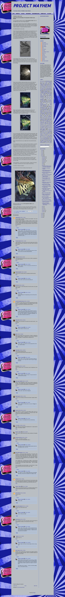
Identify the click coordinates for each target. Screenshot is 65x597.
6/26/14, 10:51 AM (27, 309)
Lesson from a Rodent (45, 196)
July (42, 163)
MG (41, 90)
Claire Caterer (18, 550)
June (43, 164)
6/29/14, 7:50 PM (22, 550)
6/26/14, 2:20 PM (27, 389)
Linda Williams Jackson (45, 51)
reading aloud (44, 132)
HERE (20, 204)
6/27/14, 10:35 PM (27, 542)
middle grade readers (45, 120)
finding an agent (42, 112)
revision (48, 133)
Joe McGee (42, 88)
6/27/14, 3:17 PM (22, 519)
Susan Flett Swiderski (19, 506)
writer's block (48, 140)
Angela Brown (18, 217)
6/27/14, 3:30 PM (27, 499)
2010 (42, 217)
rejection (49, 132)
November (43, 158)
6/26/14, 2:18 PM (27, 357)
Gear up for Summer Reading (46, 199)
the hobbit (42, 139)
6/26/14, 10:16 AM (27, 264)
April (43, 207)
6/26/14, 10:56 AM (20, 334)
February (43, 210)
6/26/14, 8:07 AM (27, 229)
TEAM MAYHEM (28, 13)
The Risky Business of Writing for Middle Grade (46, 187)
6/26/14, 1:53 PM (23, 396)
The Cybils (45, 97)
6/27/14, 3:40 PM (21, 536)
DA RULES (22, 13)
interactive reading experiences (46, 117)
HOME (13, 13)
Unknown (43, 58)
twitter (48, 139)
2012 (42, 214)
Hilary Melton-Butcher (19, 452)
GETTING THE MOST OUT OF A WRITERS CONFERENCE (46, 166)
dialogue (50, 109)
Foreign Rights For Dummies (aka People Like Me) (46, 189)
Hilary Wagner (44, 46)
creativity (46, 108)
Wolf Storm (48, 98)
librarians (41, 118)
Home (25, 585)
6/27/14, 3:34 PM (27, 526)
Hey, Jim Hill (44, 45)
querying (41, 131)
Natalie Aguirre (18, 396)
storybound (46, 137)
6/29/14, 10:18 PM (27, 558)
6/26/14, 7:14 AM (22, 217)
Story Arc (48, 96)
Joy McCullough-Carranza (20, 301)
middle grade (49, 119)
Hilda (43, 47)
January (43, 211)
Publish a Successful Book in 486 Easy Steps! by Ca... (46, 194)
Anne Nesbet (44, 42)
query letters (49, 130)
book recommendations (46, 104)
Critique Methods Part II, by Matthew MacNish (46, 176)
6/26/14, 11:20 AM (27, 327)
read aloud (46, 131)
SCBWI (46, 95)
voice (51, 139)
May (42, 206)
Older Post (35, 585)
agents (51, 99)
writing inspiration (43, 141)
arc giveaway (50, 100)
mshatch (17, 536)
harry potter (46, 114)
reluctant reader (42, 133)
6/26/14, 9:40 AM (21, 285)
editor (50, 111)
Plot (44, 93)
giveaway (43, 113)
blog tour (46, 102)
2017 (42, 151)
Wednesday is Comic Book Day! (47, 174)
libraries (45, 118)
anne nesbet (44, 100)
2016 (42, 153)
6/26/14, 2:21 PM (27, 418)
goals (48, 113)
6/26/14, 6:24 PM (22, 425)
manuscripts (49, 118)
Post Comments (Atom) (20, 587)
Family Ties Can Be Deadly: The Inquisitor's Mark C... (47, 173)
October (43, 159)
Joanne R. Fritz (18, 410)
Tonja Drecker (18, 519)
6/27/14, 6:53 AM (27, 471)
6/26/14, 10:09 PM (27, 444)
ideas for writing (43, 116)
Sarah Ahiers (18, 350)
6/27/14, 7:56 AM (25, 486)
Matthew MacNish (44, 91)
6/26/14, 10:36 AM (27, 301)
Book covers (17, 212)
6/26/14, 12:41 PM (25, 381)
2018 (42, 150)
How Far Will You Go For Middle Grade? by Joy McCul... (46, 201)
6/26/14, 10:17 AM (27, 292)
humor (49, 115)
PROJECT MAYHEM (32, 5)
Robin (16, 334)
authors (41, 102)
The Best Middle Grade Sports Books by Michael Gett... (46, 170)
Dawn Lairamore (49, 82)
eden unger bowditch (19, 381)
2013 (42, 213)
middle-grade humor (47, 123)
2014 (42, 155)
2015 (42, 154)
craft (42, 108)
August (43, 162)
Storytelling (41, 97)
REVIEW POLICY (43, 13)
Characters (48, 81)
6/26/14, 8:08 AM (27, 249)
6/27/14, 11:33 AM (25, 506)
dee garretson (44, 109)
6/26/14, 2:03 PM (23, 410)
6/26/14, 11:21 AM (27, 342)
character (44, 106)
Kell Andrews (44, 49)
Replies (18, 227)
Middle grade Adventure (45, 92)
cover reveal (50, 107)
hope (45, 115)
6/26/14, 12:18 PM (22, 366)
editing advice (46, 111)
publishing (43, 130)
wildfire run (43, 140)
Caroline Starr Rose (19, 437)
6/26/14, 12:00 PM (22, 350)
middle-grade (48, 121)
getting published (49, 112)
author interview (43, 101)
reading (50, 131)
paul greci (42, 129)
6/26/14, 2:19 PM (27, 373)
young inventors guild (48, 142)
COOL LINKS (49, 13)
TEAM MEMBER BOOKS (35, 13)
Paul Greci (17, 285)
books (46, 105)
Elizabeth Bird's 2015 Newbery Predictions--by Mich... (46, 182)
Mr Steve (43, 54)
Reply (16, 225)
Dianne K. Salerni (19, 211)
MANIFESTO (18, 13)
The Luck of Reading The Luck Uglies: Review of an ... (46, 198)
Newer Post (15, 585)
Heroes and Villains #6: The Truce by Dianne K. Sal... (46, 178)
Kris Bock (43, 50)
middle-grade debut (43, 122)
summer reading (45, 138)
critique (51, 108)
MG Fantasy (45, 90)
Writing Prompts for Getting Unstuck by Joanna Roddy (46, 184)
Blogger (34, 592)
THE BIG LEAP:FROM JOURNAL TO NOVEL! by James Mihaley (46, 204)
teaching (50, 138)
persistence (50, 129)
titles (45, 139)
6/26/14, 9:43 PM (24, 437)
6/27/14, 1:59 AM (25, 452)
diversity (41, 110)
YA (47, 99)
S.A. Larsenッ (18, 425)
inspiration (50, 116)
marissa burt (42, 119)
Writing (42, 99)
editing (41, 111)
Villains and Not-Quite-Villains (46, 192)
